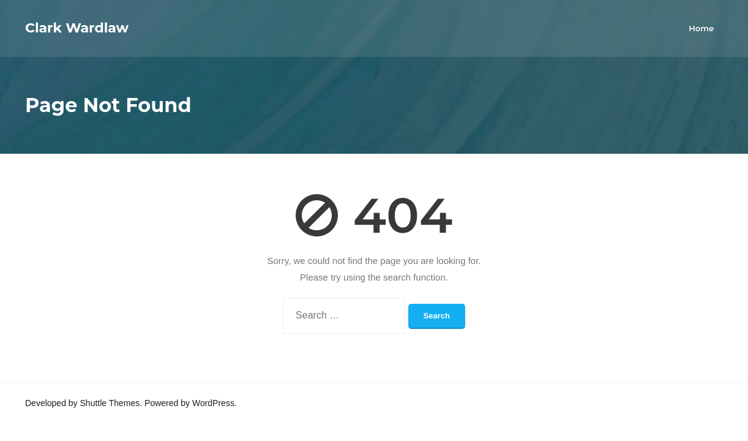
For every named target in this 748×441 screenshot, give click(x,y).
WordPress (213, 403)
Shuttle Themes (110, 403)
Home (701, 28)
